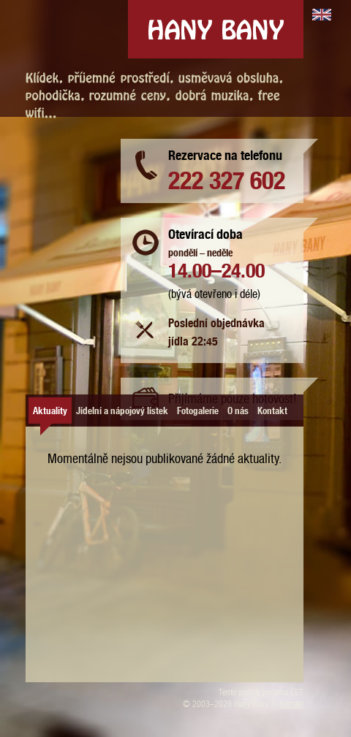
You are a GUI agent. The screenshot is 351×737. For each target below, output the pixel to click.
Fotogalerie (198, 409)
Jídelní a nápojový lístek (122, 409)
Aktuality (50, 409)
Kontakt (272, 409)
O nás (238, 409)
